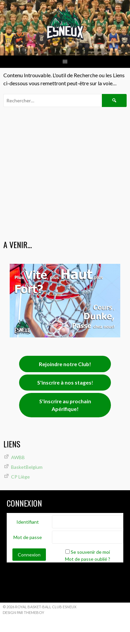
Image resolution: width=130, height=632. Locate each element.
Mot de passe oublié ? (87, 559)
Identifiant (27, 522)
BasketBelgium (27, 467)
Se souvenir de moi (90, 552)
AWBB (18, 457)
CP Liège (20, 477)
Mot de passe (27, 537)
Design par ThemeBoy (23, 612)
